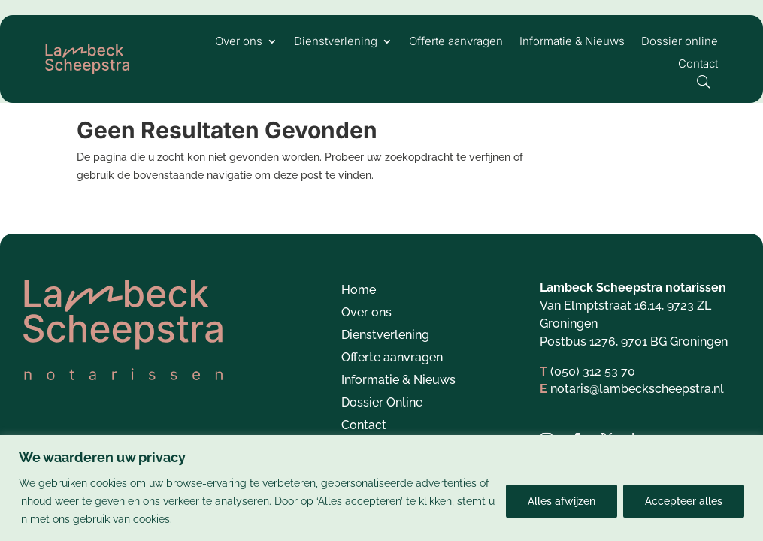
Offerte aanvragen (456, 42)
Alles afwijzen (561, 501)
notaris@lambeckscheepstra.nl (637, 406)
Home (358, 308)
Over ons (238, 42)
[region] (381, 488)
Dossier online (679, 42)
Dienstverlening (335, 42)
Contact (698, 65)
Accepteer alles (683, 501)
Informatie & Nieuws (572, 42)
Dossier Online (381, 421)
